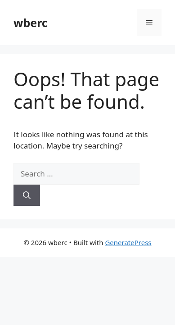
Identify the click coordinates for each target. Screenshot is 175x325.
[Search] (26, 195)
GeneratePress (128, 242)
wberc (30, 22)
